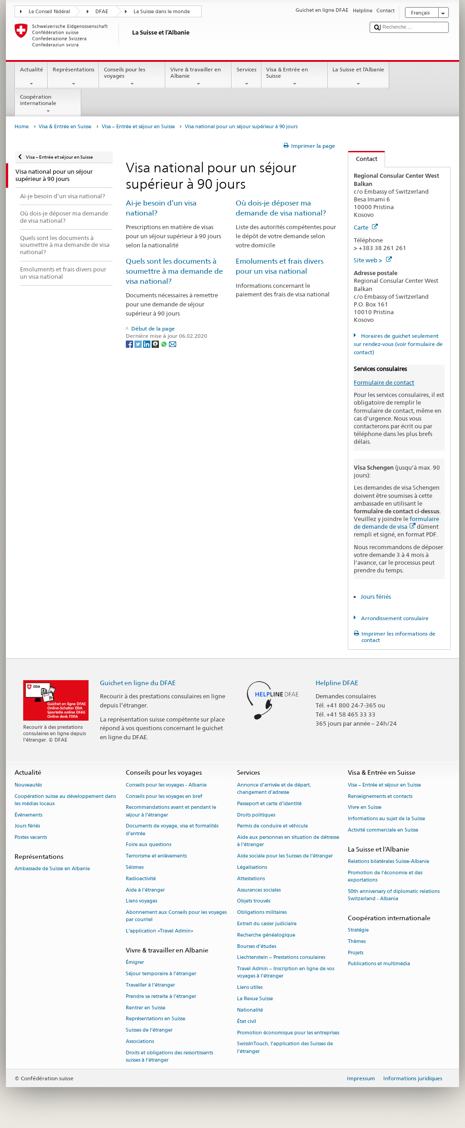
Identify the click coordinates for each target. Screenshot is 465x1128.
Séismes (134, 867)
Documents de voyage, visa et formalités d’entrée (172, 830)
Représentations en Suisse (155, 1019)
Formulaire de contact (384, 382)
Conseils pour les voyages (132, 77)
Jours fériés (376, 596)
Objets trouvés (253, 901)
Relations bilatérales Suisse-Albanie (388, 861)
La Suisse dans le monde (162, 12)
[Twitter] (138, 343)
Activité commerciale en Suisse (383, 830)
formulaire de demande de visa (396, 522)
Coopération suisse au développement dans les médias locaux (65, 800)
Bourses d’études (256, 946)
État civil (246, 1021)
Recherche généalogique (266, 935)
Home (22, 127)
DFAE (101, 12)
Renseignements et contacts (380, 796)
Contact (362, 158)
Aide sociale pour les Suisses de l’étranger (285, 856)
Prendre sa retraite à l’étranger (161, 996)
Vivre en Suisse (364, 808)
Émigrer (135, 963)
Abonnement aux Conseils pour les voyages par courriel (176, 916)
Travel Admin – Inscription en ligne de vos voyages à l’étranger (285, 972)
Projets (355, 953)
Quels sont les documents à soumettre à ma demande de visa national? (174, 271)
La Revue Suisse (255, 999)
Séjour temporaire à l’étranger (161, 974)
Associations (140, 1041)
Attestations (251, 879)
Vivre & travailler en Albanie (198, 77)
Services (246, 77)
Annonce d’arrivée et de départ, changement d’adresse (274, 788)
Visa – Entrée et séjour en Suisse (138, 127)
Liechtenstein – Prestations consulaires (281, 958)
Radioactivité (141, 879)
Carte (366, 227)
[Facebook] (130, 343)
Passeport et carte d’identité (269, 804)
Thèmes (357, 941)
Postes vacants (31, 838)
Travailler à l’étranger (150, 985)
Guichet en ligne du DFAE (138, 683)
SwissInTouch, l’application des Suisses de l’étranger (285, 1047)
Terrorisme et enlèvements (156, 856)
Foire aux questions (148, 845)
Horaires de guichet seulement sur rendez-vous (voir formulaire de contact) (398, 344)
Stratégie (358, 930)
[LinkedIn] (147, 343)
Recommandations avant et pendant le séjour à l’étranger (171, 811)
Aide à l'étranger (145, 890)
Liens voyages (141, 901)
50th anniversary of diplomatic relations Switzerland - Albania (394, 895)
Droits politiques (256, 815)
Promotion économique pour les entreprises (288, 1033)
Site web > (373, 260)
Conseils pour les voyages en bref (164, 796)
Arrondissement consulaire (394, 618)
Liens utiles (249, 988)
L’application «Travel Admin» (159, 931)
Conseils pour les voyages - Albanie (166, 785)
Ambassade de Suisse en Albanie (52, 869)
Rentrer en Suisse (145, 1008)
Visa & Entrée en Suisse (294, 77)
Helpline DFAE (337, 683)
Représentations (73, 77)
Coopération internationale (48, 104)
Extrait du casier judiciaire (267, 924)
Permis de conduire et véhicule (272, 826)
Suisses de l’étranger (149, 1030)
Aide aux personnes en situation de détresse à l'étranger (288, 841)
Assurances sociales (259, 890)
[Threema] (156, 343)
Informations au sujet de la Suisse (386, 819)
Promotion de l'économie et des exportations (385, 876)
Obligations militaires (262, 913)
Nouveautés (28, 785)
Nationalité (250, 1010)
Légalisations (252, 867)
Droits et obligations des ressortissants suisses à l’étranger (169, 1056)
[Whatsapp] (164, 343)
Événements (28, 815)
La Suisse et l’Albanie (358, 77)
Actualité (31, 77)
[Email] (172, 343)
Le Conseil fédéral (49, 12)
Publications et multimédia (379, 964)
